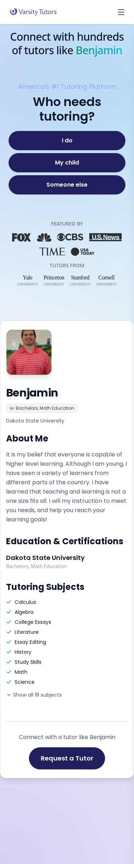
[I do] (67, 140)
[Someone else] (67, 184)
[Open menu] (121, 12)
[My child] (67, 162)
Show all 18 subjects (34, 694)
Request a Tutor (67, 758)
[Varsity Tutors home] (33, 12)
